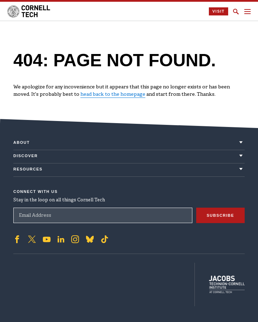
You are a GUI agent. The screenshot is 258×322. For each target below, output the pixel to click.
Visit (218, 11)
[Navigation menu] (247, 11)
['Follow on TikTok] (104, 239)
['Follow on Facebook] (17, 239)
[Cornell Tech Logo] (29, 11)
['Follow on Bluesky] (90, 239)
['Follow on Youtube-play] (47, 239)
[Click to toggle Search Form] (236, 11)
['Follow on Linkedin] (61, 239)
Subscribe (220, 215)
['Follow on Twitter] (32, 239)
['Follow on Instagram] (75, 239)
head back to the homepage (112, 95)
